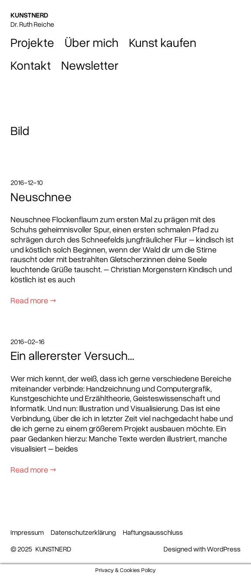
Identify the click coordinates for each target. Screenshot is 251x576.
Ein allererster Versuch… (72, 355)
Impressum (27, 532)
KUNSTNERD (29, 15)
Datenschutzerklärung (83, 532)
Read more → (33, 300)
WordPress (224, 548)
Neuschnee (41, 196)
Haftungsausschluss (153, 532)
